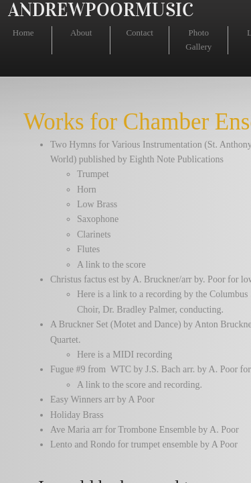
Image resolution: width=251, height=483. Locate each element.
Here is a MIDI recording (124, 355)
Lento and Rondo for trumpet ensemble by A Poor (144, 444)
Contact (139, 33)
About (81, 33)
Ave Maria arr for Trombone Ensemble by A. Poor (144, 430)
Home (23, 33)
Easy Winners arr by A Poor (102, 399)
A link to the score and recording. (139, 385)
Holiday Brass (77, 415)
